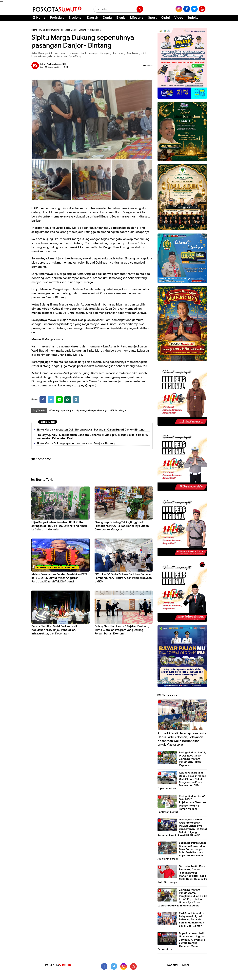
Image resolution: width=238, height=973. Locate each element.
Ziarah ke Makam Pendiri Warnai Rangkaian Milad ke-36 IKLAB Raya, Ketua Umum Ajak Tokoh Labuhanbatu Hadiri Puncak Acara (182, 897)
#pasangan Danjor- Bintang (92, 410)
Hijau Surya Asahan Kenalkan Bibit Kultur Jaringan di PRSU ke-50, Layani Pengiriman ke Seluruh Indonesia (59, 526)
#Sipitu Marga (118, 410)
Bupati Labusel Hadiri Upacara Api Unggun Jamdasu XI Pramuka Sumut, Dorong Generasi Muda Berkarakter (181, 941)
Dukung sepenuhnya (49, 29)
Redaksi (172, 965)
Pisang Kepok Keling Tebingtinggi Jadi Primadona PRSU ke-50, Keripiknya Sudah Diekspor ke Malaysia (122, 526)
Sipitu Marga (94, 29)
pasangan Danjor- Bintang (73, 29)
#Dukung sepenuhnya (61, 410)
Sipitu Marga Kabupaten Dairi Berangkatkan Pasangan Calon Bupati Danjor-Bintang (90, 429)
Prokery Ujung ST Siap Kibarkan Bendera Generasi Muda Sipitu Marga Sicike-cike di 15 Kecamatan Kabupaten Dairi (92, 436)
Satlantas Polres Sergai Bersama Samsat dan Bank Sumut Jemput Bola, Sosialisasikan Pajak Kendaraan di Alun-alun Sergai (182, 850)
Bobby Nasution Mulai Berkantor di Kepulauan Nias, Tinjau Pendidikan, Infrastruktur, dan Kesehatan (54, 630)
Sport (152, 18)
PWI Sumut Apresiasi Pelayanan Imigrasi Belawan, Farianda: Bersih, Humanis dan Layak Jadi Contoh (191, 920)
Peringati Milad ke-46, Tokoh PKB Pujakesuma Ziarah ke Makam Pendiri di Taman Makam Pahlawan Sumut (182, 804)
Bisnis (120, 18)
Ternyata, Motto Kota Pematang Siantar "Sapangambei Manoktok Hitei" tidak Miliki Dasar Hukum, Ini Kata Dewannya (182, 874)
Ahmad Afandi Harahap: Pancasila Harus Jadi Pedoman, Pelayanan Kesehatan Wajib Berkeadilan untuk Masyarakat (182, 738)
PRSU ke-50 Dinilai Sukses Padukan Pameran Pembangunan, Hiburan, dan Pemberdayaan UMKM (123, 578)
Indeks (193, 18)
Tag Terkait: (39, 410)
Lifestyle (136, 18)
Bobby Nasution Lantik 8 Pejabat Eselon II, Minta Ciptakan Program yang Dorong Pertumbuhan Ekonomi (122, 630)
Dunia (107, 18)
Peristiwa (57, 18)
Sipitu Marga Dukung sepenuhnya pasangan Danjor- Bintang (76, 443)
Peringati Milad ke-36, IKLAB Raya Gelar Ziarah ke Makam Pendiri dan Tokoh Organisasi (192, 759)
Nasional (75, 18)
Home (39, 18)
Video (178, 18)
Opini (165, 18)
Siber (185, 965)
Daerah (92, 18)
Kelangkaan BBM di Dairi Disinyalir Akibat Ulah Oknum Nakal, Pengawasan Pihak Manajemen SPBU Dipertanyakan (182, 780)
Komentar (148, 65)
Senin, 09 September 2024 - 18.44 (54, 67)
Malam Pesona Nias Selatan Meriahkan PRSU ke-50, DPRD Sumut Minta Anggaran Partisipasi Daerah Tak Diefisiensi (59, 578)
